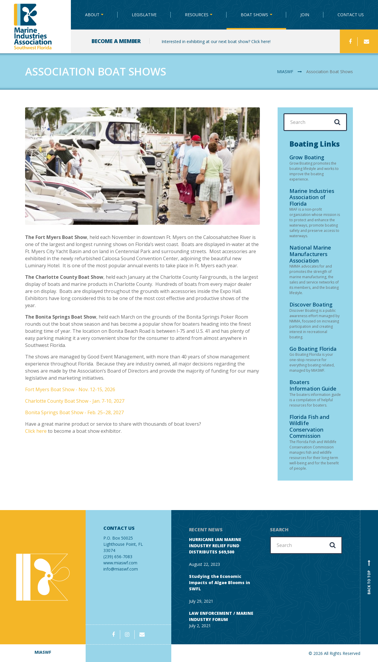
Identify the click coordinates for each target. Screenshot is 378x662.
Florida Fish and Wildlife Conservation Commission (309, 426)
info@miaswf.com (120, 569)
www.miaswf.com (120, 563)
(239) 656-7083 (128, 542)
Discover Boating (311, 304)
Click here (36, 431)
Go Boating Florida (312, 348)
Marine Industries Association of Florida (311, 197)
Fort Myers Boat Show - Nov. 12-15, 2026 (70, 389)
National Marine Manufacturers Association (310, 254)
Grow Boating (306, 157)
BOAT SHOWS (254, 14)
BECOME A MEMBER (116, 41)
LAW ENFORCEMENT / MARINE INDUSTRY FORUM (221, 616)
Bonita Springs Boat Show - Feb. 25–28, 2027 (74, 412)
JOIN (304, 14)
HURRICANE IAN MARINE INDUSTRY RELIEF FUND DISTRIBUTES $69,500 (215, 546)
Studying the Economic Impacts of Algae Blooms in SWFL (219, 582)
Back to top (369, 577)
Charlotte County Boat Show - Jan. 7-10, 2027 (74, 401)
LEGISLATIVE (144, 14)
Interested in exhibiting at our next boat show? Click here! (216, 41)
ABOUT (92, 14)
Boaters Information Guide (312, 385)
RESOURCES (196, 14)
